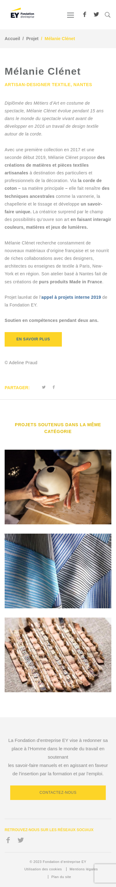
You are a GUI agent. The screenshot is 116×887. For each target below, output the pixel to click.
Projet (32, 38)
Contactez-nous (58, 792)
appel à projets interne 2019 (71, 297)
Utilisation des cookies (43, 869)
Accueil (12, 38)
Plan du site (61, 877)
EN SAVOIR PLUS (33, 339)
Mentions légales (84, 869)
